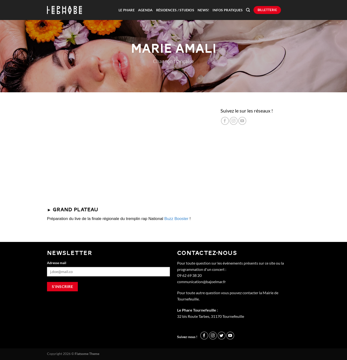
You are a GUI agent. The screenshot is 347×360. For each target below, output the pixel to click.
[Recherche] (248, 10)
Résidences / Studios (175, 10)
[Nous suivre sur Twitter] (222, 336)
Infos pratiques (228, 10)
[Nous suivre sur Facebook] (225, 121)
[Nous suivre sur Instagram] (234, 121)
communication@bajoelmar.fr (201, 281)
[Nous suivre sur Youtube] (242, 121)
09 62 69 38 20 (189, 275)
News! (203, 10)
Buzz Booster (176, 218)
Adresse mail (56, 263)
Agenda (145, 10)
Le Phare (127, 10)
